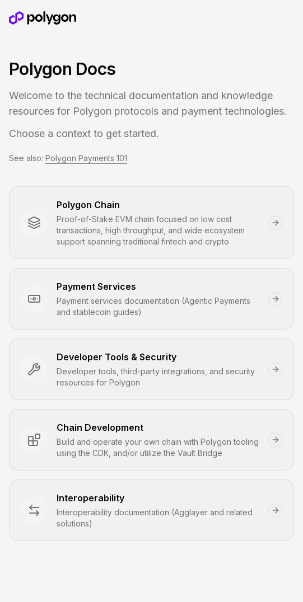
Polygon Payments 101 (86, 158)
